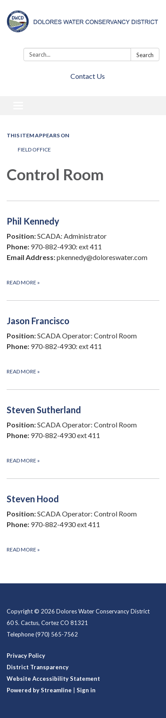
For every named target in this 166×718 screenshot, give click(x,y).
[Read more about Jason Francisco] (83, 344)
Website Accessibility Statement (53, 678)
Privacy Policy (26, 655)
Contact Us (87, 76)
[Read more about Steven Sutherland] (83, 433)
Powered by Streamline (39, 690)
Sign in (86, 690)
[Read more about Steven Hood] (83, 522)
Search (145, 54)
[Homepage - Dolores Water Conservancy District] (83, 26)
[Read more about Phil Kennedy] (83, 250)
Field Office (34, 149)
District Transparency (38, 667)
